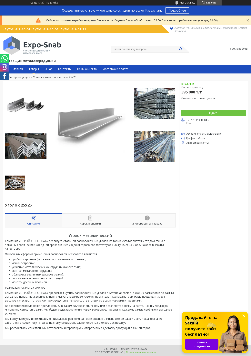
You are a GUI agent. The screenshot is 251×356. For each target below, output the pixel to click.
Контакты (64, 69)
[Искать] (180, 49)
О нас (48, 69)
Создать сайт (37, 2)
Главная (17, 69)
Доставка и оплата (115, 69)
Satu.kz (143, 348)
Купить (213, 113)
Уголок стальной (44, 77)
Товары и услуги (19, 77)
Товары (34, 69)
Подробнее (177, 10)
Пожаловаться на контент (141, 352)
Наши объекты (87, 69)
